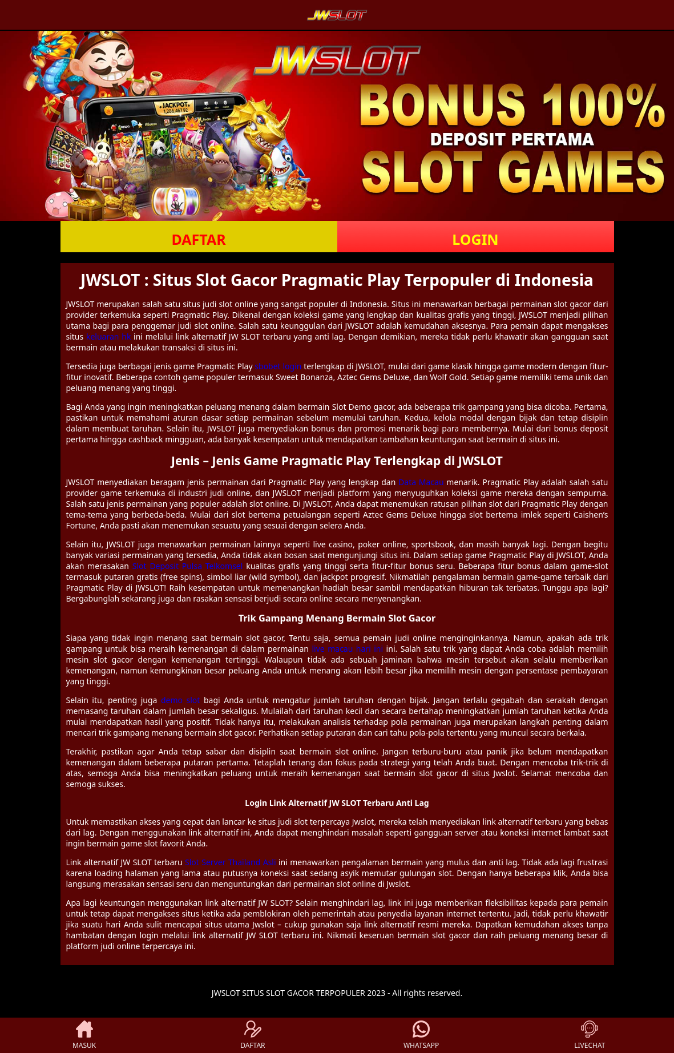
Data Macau (421, 482)
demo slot (180, 700)
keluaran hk (108, 336)
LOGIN (475, 239)
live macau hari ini (347, 648)
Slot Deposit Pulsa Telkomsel (187, 565)
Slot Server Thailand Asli (230, 862)
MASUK (84, 1035)
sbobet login (278, 366)
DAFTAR (198, 239)
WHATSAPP (421, 1035)
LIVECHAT (589, 1035)
